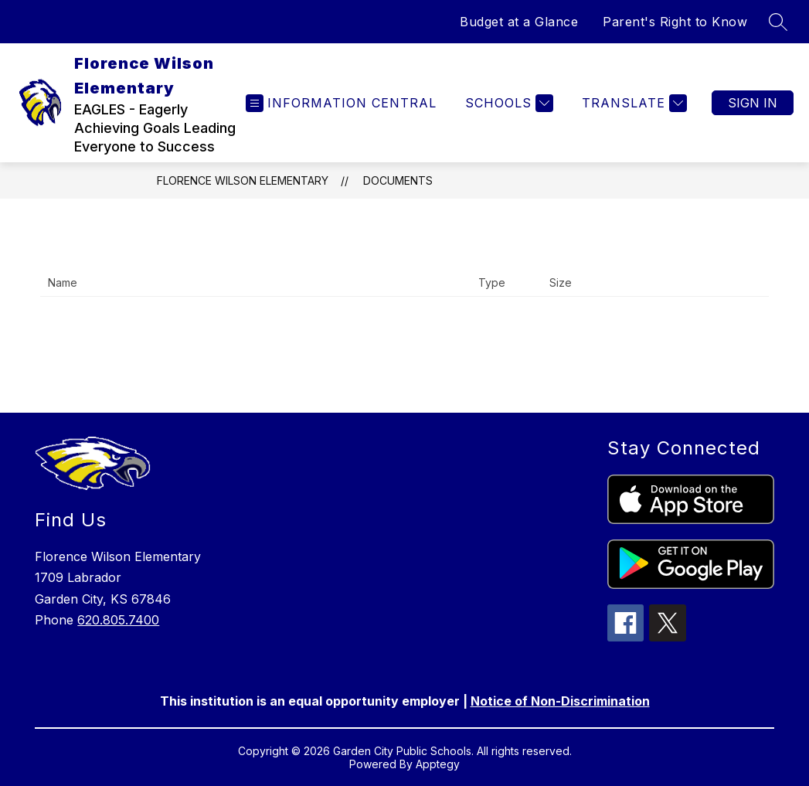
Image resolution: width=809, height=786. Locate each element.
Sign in (752, 103)
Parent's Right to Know (675, 21)
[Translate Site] (632, 103)
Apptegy (438, 764)
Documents (398, 180)
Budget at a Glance (519, 21)
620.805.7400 (118, 620)
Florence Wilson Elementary (242, 180)
